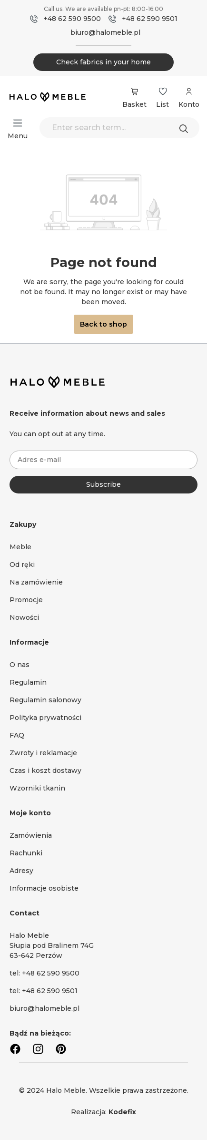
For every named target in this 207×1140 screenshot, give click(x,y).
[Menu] (17, 123)
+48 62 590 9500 (72, 18)
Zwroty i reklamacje (43, 753)
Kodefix (122, 1112)
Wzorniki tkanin (37, 788)
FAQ (17, 735)
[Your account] (188, 96)
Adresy (21, 870)
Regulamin (28, 682)
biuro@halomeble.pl (105, 32)
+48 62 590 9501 (149, 18)
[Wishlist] (163, 91)
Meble (20, 547)
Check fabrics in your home (103, 62)
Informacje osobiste (44, 888)
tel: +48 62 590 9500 (44, 973)
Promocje (26, 600)
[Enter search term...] (119, 127)
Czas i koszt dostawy (45, 770)
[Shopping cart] (134, 91)
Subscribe (103, 484)
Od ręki (22, 564)
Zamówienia (31, 835)
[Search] (186, 128)
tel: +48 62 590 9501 (44, 990)
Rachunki (26, 853)
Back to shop (103, 324)
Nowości (24, 617)
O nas (20, 664)
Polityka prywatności (45, 717)
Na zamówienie (36, 582)
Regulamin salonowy (45, 700)
